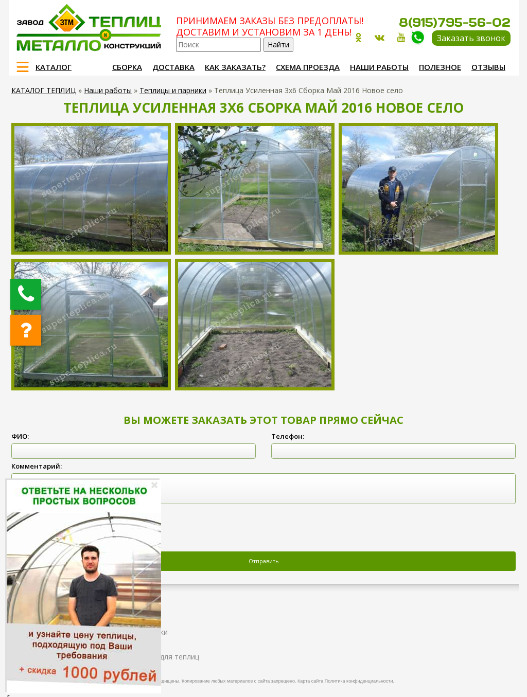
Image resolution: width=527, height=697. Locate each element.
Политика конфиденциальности (359, 681)
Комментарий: (36, 466)
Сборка (127, 67)
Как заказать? (235, 67)
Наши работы (379, 67)
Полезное (440, 67)
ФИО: (20, 436)
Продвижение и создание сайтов (486, 679)
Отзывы (488, 67)
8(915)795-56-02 (455, 22)
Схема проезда (308, 67)
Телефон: (287, 436)
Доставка (173, 67)
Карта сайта (310, 681)
